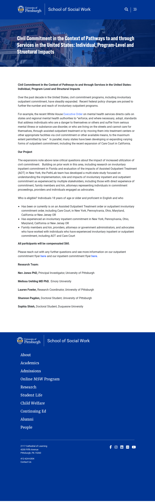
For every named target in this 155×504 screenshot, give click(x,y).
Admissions (31, 371)
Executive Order (73, 114)
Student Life (31, 395)
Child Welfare (33, 403)
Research (28, 387)
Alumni (27, 419)
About (26, 355)
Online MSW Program (40, 379)
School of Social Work (69, 9)
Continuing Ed (33, 411)
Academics (30, 363)
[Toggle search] (127, 9)
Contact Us (26, 461)
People (26, 427)
